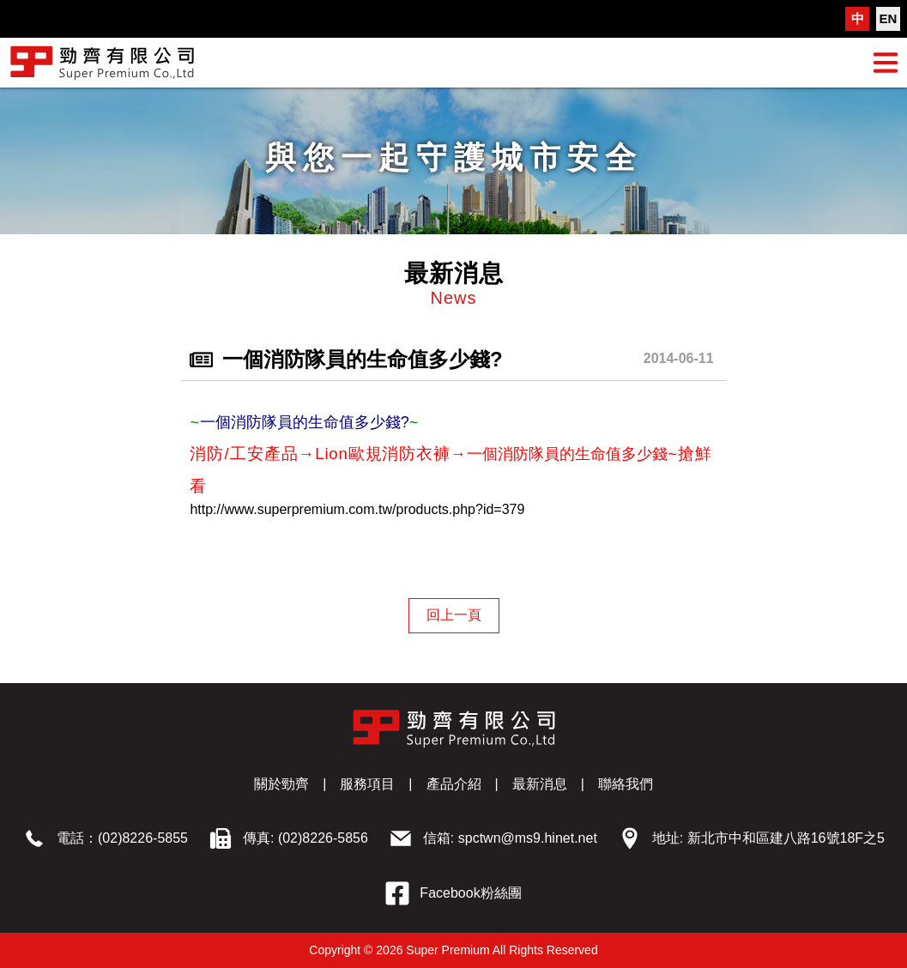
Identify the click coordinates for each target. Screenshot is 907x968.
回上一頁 (453, 615)
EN (889, 18)
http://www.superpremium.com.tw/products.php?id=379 (357, 509)
